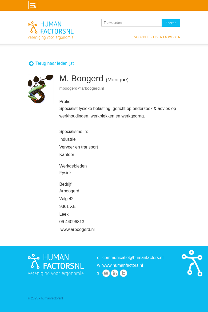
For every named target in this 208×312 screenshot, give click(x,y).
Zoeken (171, 23)
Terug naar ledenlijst (51, 63)
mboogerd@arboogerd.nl (81, 88)
